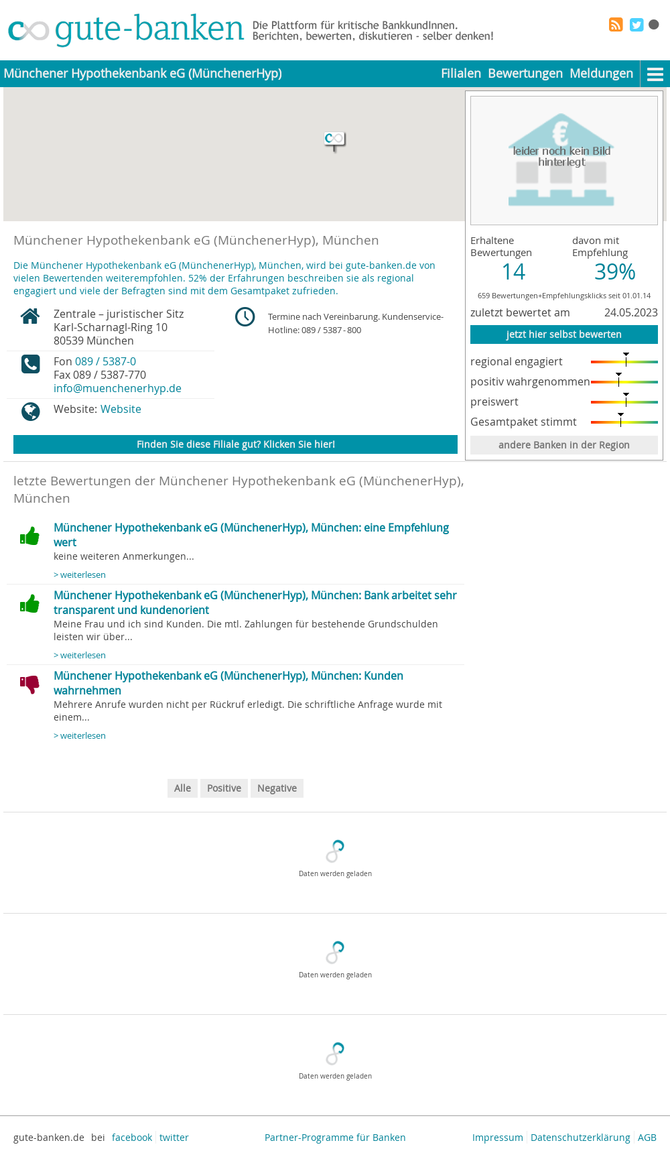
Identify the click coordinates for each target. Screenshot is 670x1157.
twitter (174, 1137)
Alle (182, 788)
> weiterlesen (80, 575)
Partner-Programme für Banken (335, 1137)
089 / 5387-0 (105, 361)
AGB (647, 1137)
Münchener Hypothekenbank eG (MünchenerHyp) (142, 73)
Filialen (461, 73)
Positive (224, 788)
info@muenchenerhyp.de (118, 388)
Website (120, 409)
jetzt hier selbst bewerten (564, 334)
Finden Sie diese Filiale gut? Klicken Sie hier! (236, 444)
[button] (335, 142)
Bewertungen (525, 73)
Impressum (497, 1137)
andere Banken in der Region (564, 444)
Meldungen (601, 73)
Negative (277, 788)
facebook (132, 1137)
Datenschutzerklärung (580, 1137)
